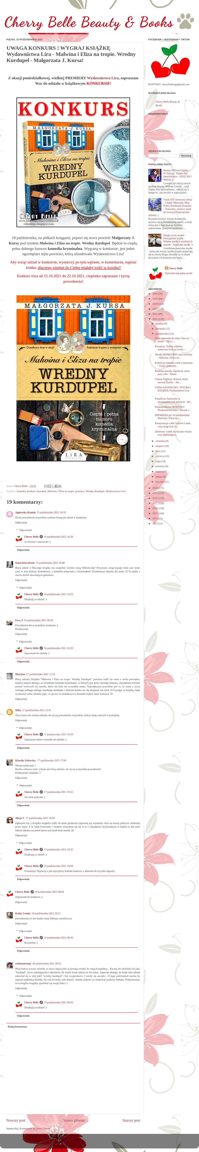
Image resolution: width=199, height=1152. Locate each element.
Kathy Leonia (22, 913)
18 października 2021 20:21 (45, 913)
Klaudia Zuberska (25, 760)
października (163, 333)
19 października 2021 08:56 (58, 937)
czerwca (160, 456)
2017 (155, 503)
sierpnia (160, 446)
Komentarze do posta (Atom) (35, 1128)
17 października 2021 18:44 (40, 818)
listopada (161, 328)
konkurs (31, 491)
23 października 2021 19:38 (58, 865)
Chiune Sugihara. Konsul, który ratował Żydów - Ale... (171, 381)
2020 (155, 488)
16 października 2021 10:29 (58, 594)
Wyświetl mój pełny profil (178, 273)
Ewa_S (19, 620)
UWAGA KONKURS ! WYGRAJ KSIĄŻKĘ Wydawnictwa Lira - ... (173, 390)
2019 (155, 493)
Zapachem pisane (25, 562)
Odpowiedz (21, 522)
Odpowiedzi (25, 530)
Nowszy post (15, 1120)
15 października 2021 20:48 (50, 562)
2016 (155, 508)
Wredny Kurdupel (95, 491)
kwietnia (160, 466)
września (161, 440)
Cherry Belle (31, 536)
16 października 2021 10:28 (58, 536)
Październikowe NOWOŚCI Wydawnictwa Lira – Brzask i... (173, 408)
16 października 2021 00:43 (38, 620)
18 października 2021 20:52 (46, 963)
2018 (155, 498)
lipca (158, 451)
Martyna (20, 674)
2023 (155, 308)
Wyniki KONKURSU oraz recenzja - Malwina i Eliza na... (173, 356)
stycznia (160, 481)
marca (159, 471)
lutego (159, 476)
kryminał (41, 491)
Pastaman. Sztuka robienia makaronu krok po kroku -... (171, 348)
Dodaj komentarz (17, 1026)
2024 (155, 303)
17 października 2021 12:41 (36, 710)
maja (158, 461)
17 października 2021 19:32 (58, 791)
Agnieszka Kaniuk (25, 512)
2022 (155, 313)
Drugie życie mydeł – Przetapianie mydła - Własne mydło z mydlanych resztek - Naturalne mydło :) (178, 240)
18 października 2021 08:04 (49, 891)
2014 (155, 518)
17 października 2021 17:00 (51, 760)
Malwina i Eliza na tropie (60, 491)
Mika (18, 710)
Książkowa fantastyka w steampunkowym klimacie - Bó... (173, 400)
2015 (155, 513)
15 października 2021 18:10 (51, 512)
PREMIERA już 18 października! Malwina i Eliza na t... (172, 417)
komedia (21, 491)
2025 (155, 298)
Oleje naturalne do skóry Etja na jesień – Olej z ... (172, 340)
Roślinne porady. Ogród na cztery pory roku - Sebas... (172, 372)
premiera (79, 491)
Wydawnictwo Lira (116, 491)
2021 (155, 319)
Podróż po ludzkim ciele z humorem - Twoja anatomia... (174, 364)
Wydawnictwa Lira (103, 78)
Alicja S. (20, 818)
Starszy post (131, 1120)
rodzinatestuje (23, 963)
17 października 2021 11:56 (40, 674)
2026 (155, 293)
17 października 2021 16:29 (58, 734)
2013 (155, 523)
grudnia (160, 323)
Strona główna (73, 1120)
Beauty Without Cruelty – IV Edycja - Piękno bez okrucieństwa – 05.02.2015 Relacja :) (177, 175)
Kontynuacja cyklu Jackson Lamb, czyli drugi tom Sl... (173, 425)
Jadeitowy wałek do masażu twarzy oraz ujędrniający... (173, 433)
